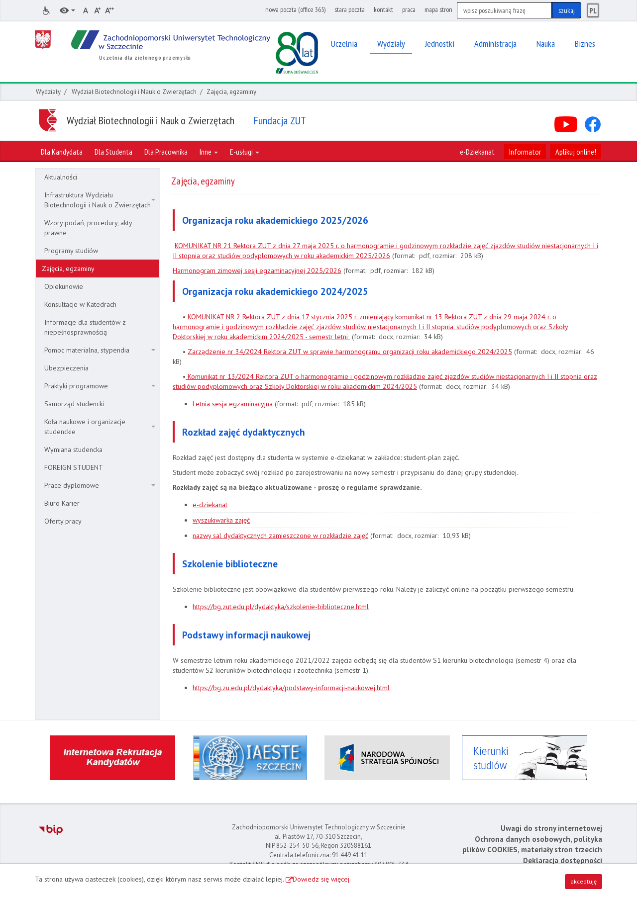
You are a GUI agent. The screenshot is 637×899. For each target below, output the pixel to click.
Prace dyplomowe (99, 485)
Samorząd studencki (74, 403)
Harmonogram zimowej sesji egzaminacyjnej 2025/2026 (257, 270)
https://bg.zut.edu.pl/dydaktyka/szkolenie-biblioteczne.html (281, 606)
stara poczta (349, 9)
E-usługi (244, 152)
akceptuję (583, 881)
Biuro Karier (62, 503)
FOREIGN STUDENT (73, 467)
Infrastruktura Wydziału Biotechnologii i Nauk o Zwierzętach (99, 199)
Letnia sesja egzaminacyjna (233, 403)
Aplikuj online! (575, 152)
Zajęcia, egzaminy (68, 268)
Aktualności (60, 177)
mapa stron (438, 9)
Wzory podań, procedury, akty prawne (88, 227)
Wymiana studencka (73, 449)
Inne (209, 152)
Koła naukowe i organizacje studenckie (99, 426)
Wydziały (48, 92)
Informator (525, 152)
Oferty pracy (63, 521)
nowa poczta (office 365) (295, 9)
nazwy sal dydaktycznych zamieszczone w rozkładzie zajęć (280, 535)
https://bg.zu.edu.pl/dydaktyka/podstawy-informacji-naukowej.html (291, 687)
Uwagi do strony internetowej (551, 828)
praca (409, 9)
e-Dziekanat (477, 152)
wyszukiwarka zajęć (221, 520)
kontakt (383, 9)
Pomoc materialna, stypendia (99, 350)
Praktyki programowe (99, 385)
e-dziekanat (210, 504)
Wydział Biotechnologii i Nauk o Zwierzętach (134, 92)
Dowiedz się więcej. (322, 879)
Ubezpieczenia (66, 367)
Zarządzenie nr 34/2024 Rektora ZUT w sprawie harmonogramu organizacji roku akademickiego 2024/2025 (350, 351)
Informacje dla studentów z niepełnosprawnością (85, 327)
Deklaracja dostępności (562, 860)
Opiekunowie (63, 286)
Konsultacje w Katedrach (80, 304)
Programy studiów (71, 250)
